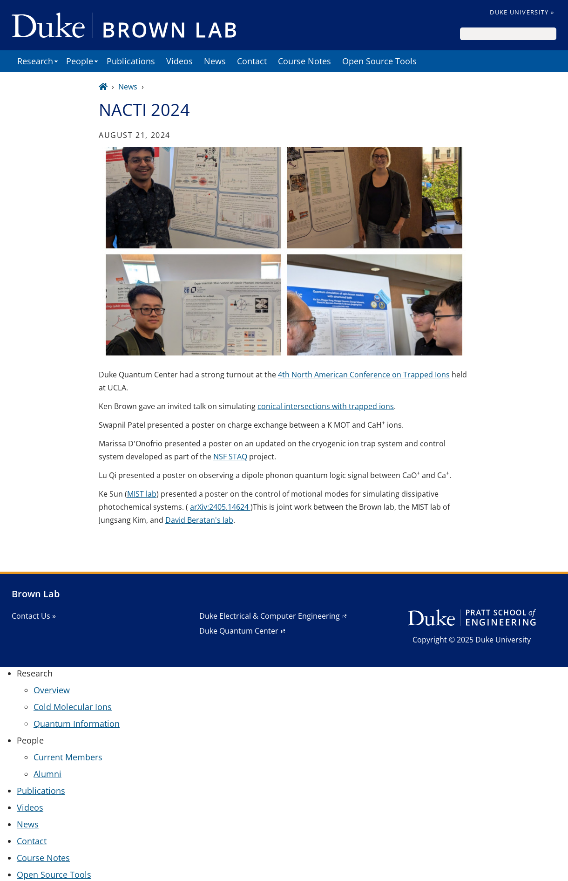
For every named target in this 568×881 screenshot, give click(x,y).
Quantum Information (77, 723)
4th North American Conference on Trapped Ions (364, 374)
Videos (179, 61)
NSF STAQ (230, 456)
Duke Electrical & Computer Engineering (269, 616)
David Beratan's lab (199, 520)
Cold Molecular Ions (73, 706)
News (215, 61)
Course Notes (304, 61)
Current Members (68, 757)
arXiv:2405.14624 (220, 507)
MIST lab (141, 494)
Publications (131, 61)
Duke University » (522, 12)
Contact (252, 61)
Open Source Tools (379, 61)
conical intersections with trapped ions (325, 406)
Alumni (47, 773)
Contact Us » (34, 616)
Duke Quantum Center (238, 631)
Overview (52, 690)
